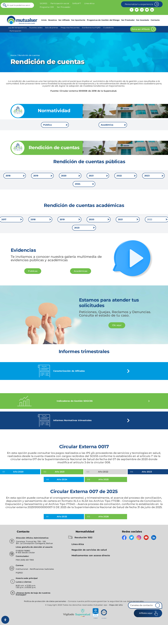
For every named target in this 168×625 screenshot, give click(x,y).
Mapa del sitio (116, 605)
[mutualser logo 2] (22, 17)
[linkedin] (152, 10)
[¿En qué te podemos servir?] (17, 5)
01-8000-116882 (23, 551)
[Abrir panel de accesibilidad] (5, 620)
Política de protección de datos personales (45, 601)
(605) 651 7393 (27, 560)
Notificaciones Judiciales (42, 569)
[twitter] (137, 10)
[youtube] (147, 10)
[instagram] (142, 10)
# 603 (18, 552)
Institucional (22, 569)
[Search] (5, 5)
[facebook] (131, 10)
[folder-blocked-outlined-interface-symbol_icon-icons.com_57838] (70, 536)
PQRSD (19, 573)
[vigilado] (84, 609)
